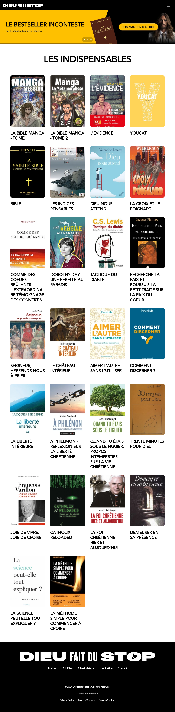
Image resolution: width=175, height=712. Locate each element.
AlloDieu (68, 668)
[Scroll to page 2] (87, 39)
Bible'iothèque (86, 668)
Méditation (106, 668)
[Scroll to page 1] (84, 39)
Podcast (52, 668)
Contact (122, 668)
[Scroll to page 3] (91, 39)
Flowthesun (93, 693)
